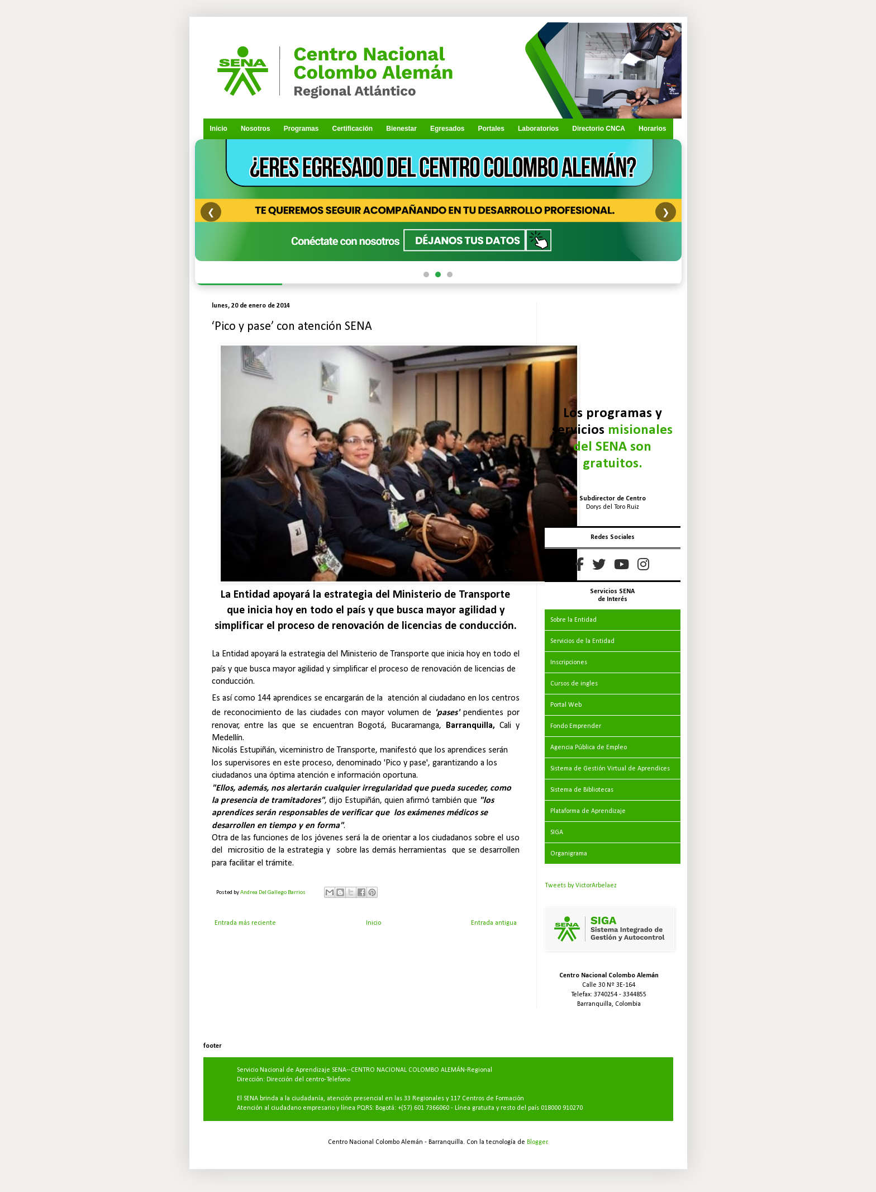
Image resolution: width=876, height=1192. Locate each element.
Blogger (537, 1142)
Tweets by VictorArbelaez (581, 885)
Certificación (352, 129)
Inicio (218, 129)
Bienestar (401, 129)
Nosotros (255, 129)
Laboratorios (538, 129)
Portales (491, 129)
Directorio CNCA (598, 129)
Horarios (652, 129)
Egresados (447, 129)
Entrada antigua (494, 923)
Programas (301, 129)
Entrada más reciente (245, 923)
